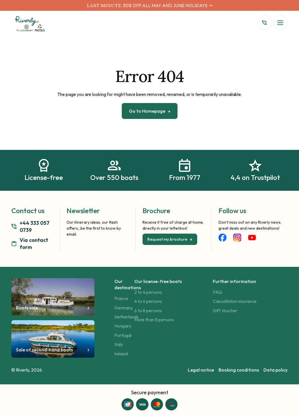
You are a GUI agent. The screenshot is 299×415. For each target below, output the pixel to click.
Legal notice (201, 370)
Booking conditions (238, 370)
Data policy (275, 370)
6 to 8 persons (148, 310)
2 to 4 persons (148, 292)
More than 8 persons (154, 319)
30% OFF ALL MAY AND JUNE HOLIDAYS (164, 5)
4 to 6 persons (148, 301)
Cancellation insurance (235, 301)
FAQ (217, 292)
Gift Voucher (225, 310)
